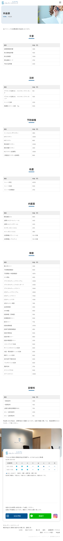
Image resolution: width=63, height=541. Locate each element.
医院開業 (52, 537)
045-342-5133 (11, 459)
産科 (44, 530)
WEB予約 (17, 516)
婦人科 (38, 530)
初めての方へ (29, 530)
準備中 (41, 516)
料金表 (58, 533)
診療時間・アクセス (54, 530)
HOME (4, 16)
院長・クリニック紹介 (46, 533)
